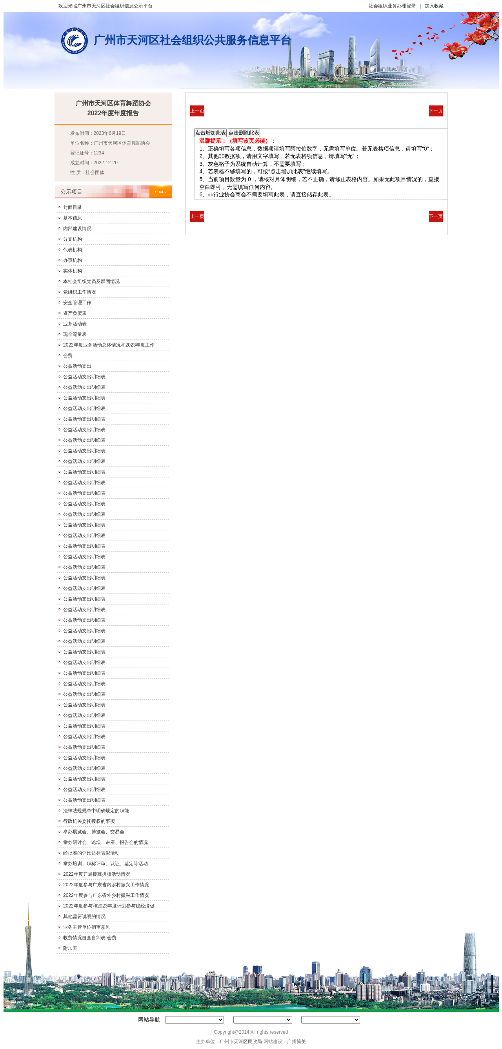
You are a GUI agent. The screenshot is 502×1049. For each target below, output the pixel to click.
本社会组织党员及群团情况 (91, 281)
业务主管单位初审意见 (86, 927)
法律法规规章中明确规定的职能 (96, 810)
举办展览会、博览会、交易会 (93, 832)
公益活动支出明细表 (84, 376)
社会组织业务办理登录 (392, 6)
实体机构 (72, 271)
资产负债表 (75, 313)
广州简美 (296, 1041)
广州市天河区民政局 (241, 1041)
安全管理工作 (77, 302)
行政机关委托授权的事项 (89, 821)
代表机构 (72, 249)
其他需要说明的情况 (84, 916)
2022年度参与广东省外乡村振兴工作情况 (106, 895)
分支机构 (72, 239)
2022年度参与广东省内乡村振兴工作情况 (106, 884)
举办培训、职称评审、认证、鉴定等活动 (105, 863)
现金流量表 (75, 334)
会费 (68, 355)
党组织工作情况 (79, 292)
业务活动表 (75, 324)
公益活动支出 (77, 366)
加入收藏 (434, 6)
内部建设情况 (77, 228)
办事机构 (72, 260)
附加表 (70, 948)
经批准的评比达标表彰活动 (91, 853)
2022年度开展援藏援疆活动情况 (96, 874)
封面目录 (72, 207)
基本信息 (72, 218)
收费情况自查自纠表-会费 (89, 937)
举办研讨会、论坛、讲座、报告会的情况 (105, 842)
